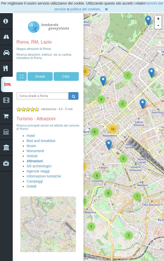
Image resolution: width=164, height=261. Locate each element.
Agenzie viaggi (38, 171)
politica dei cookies (85, 9)
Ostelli (31, 186)
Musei (31, 146)
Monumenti (35, 151)
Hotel (31, 136)
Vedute (32, 156)
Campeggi (35, 181)
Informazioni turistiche (44, 176)
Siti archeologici (39, 166)
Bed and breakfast (41, 141)
